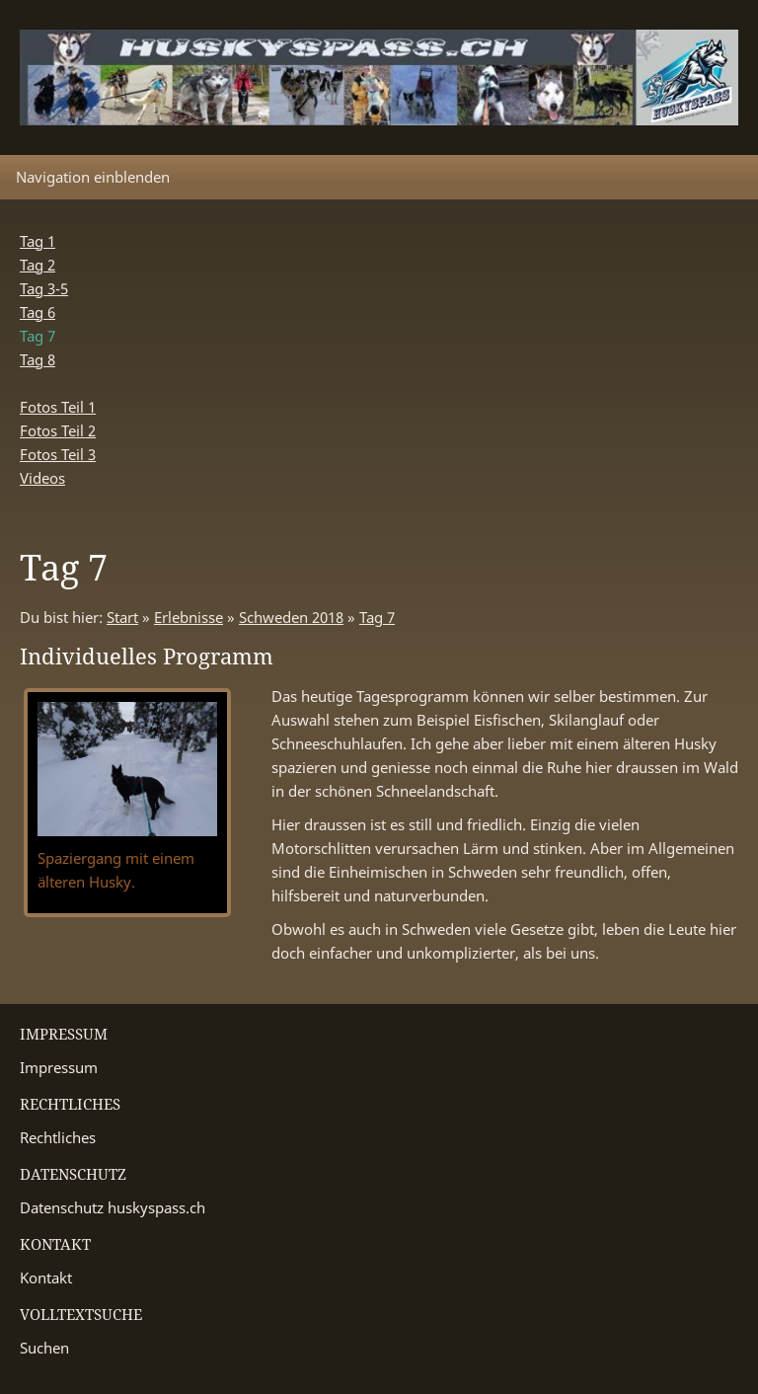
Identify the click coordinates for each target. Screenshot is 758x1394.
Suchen (44, 1347)
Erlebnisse (188, 617)
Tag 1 (37, 241)
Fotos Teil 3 (58, 454)
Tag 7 (377, 617)
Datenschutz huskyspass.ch (112, 1207)
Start (122, 617)
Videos (42, 478)
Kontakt (46, 1277)
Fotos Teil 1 (58, 407)
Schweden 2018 (291, 617)
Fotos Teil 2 (58, 430)
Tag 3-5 (44, 288)
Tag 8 (37, 359)
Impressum (59, 1067)
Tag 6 (37, 312)
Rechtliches (58, 1137)
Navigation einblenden (93, 177)
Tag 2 (37, 264)
